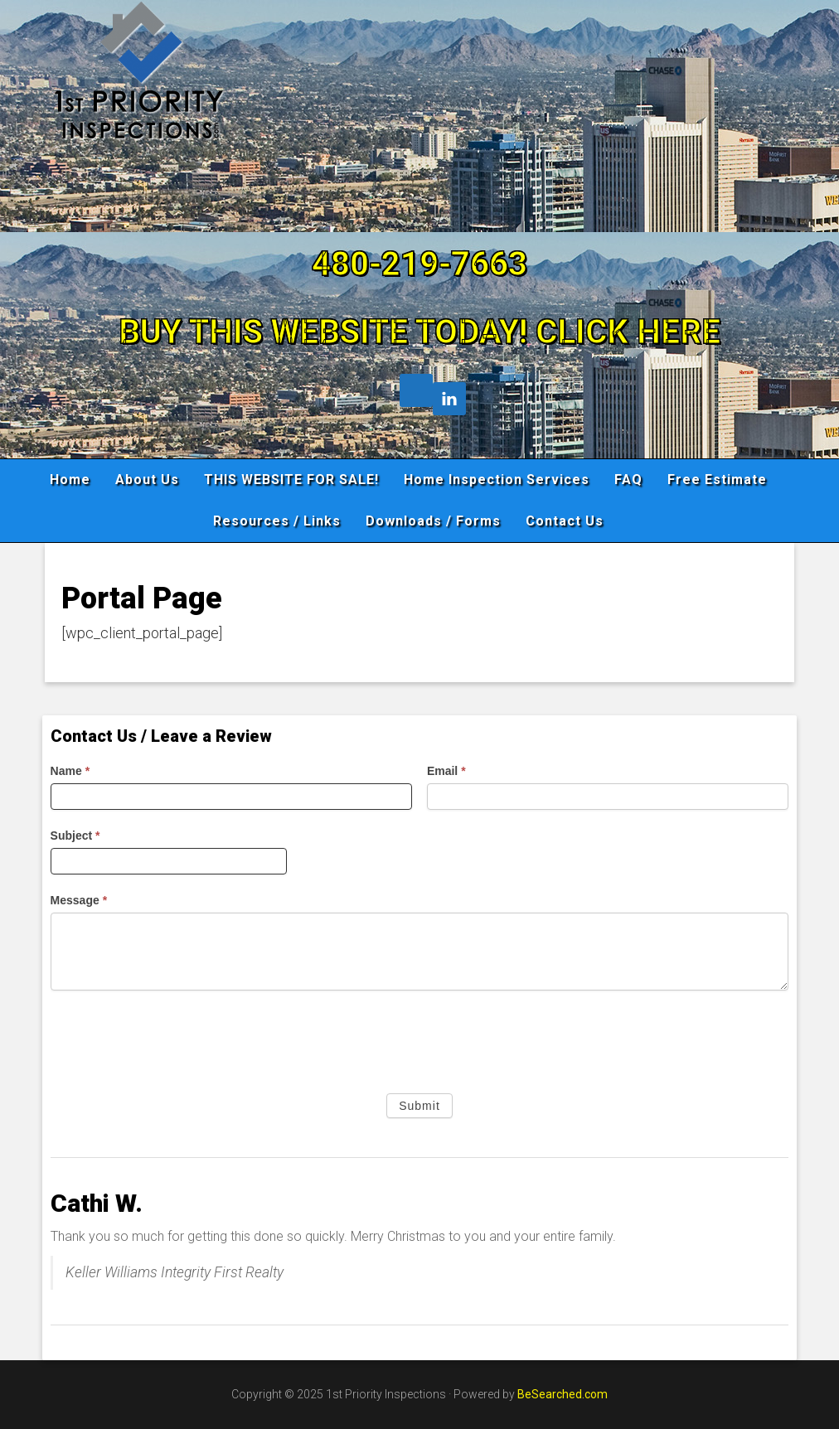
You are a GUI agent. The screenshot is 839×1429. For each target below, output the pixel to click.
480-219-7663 (419, 264)
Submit (419, 1105)
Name (70, 770)
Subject (75, 835)
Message (79, 900)
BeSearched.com (562, 1394)
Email (446, 770)
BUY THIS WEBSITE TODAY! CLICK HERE (419, 331)
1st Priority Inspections (420, 111)
